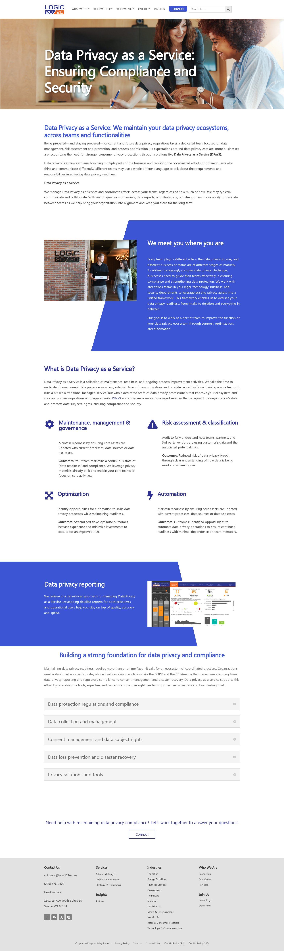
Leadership (205, 874)
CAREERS (143, 9)
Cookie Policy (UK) (199, 943)
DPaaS (116, 398)
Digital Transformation (108, 879)
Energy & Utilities (157, 879)
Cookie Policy (153, 943)
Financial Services (156, 884)
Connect (178, 9)
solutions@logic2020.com (60, 875)
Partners (203, 884)
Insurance (152, 901)
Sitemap (137, 943)
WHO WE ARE (124, 9)
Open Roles (205, 905)
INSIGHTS (159, 9)
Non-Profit (153, 917)
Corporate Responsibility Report (92, 943)
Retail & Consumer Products (163, 922)
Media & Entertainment (160, 912)
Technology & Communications (164, 928)
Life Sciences (154, 906)
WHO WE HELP (101, 9)
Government (154, 890)
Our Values (205, 879)
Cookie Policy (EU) (174, 943)
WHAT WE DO (79, 9)
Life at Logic (205, 900)
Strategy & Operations (108, 885)
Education (152, 874)
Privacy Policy (121, 943)
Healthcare (153, 895)
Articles (100, 901)
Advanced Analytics (106, 874)
